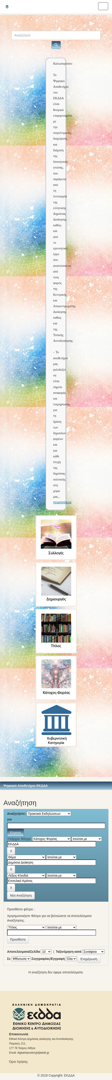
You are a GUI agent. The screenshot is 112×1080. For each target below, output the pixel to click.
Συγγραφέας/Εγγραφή (48, 959)
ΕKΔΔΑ (69, 1075)
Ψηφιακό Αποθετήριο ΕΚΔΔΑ (25, 785)
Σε (8, 959)
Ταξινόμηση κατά (68, 951)
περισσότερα (62, 502)
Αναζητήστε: (16, 813)
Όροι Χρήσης (18, 1061)
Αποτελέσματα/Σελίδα (23, 951)
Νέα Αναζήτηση (21, 895)
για (9, 819)
